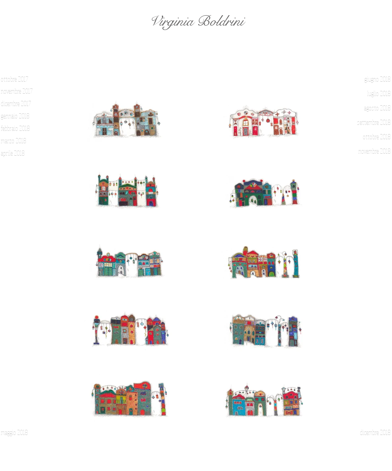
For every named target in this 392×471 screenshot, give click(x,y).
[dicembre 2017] (21, 103)
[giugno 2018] (370, 79)
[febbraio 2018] (21, 128)
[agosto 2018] (370, 108)
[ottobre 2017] (21, 79)
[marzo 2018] (21, 140)
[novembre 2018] (370, 151)
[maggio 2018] (21, 432)
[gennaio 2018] (21, 116)
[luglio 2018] (370, 93)
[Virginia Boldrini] (196, 21)
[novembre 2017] (21, 91)
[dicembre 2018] (370, 432)
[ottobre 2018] (370, 136)
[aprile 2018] (21, 153)
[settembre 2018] (370, 122)
